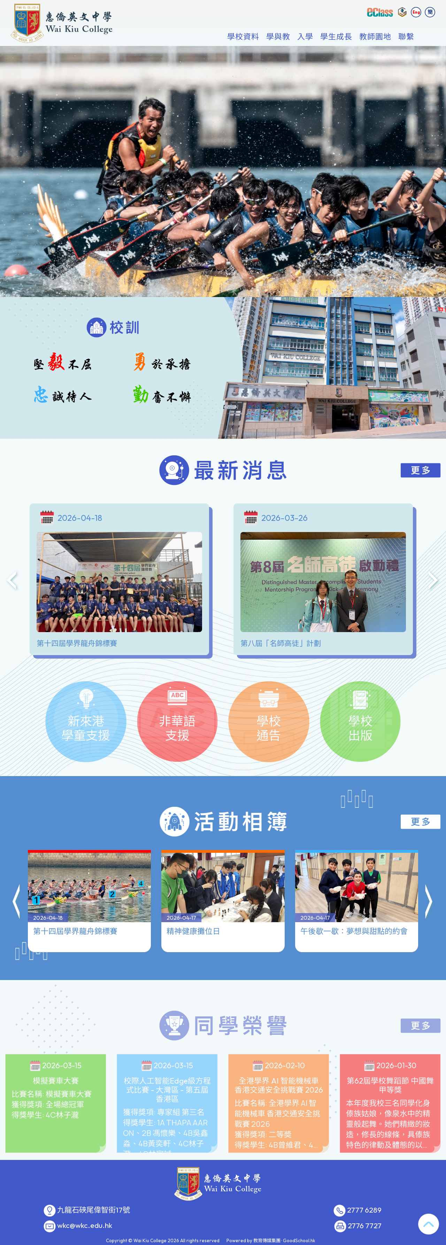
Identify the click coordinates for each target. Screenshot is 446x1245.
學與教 (278, 36)
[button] (17, 879)
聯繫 (406, 36)
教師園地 (375, 36)
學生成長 (336, 36)
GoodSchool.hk (299, 1240)
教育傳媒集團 (266, 1240)
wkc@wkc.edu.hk (84, 1225)
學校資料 (243, 36)
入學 (305, 36)
